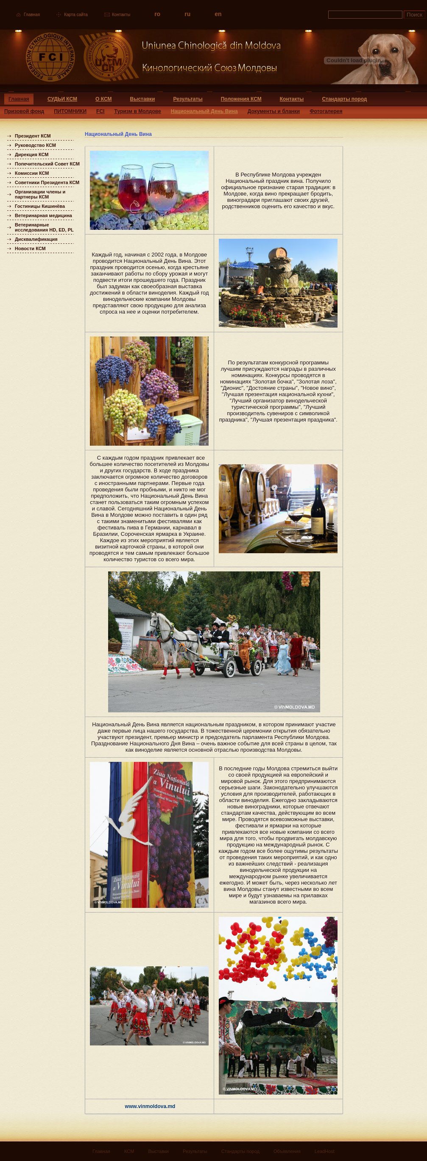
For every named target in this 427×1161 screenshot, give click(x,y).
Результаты (187, 99)
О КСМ (103, 99)
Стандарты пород (344, 99)
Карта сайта (76, 14)
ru (187, 14)
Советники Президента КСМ (47, 182)
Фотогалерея (326, 111)
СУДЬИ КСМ (62, 99)
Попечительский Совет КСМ (47, 163)
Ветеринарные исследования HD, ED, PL (44, 227)
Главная (32, 14)
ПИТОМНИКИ (70, 111)
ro (157, 14)
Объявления (287, 1151)
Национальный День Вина (204, 111)
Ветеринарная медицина (43, 215)
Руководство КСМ (35, 145)
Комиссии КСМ (32, 173)
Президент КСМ (33, 135)
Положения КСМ (241, 99)
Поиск (414, 14)
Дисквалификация (36, 239)
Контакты (121, 14)
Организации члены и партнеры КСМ (40, 194)
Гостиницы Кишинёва (40, 206)
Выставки (142, 99)
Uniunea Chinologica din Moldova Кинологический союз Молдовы (141, 60)
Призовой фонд (24, 111)
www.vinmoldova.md (150, 1106)
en (218, 14)
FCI (100, 111)
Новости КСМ (30, 248)
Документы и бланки (274, 111)
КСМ (129, 1151)
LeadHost (325, 1151)
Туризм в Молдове (137, 111)
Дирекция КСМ (31, 154)
